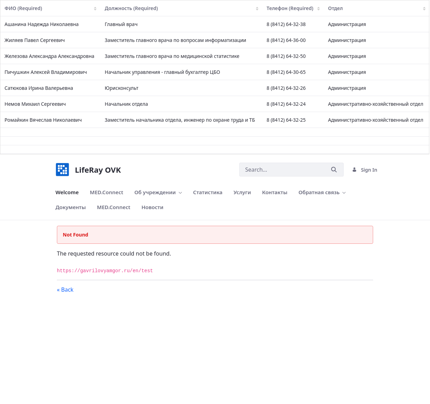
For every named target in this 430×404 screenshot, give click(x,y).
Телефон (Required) (293, 8)
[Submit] (334, 170)
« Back (65, 289)
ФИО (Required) (50, 8)
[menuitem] (67, 192)
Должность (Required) (181, 8)
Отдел (376, 8)
